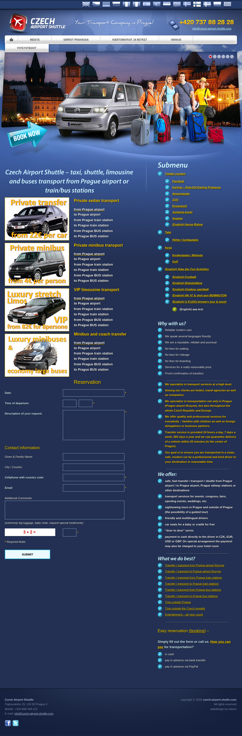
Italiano (136, 4)
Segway (177, 218)
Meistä (35, 39)
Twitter (15, 723)
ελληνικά (227, 4)
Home (11, 40)
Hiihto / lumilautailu (185, 239)
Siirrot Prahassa (76, 39)
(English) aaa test (191, 309)
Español (147, 4)
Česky (96, 4)
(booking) (197, 631)
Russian (116, 4)
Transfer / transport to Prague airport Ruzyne (193, 571)
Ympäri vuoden (175, 173)
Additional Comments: (18, 498)
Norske (177, 4)
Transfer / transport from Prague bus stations (193, 589)
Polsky (217, 4)
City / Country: (14, 467)
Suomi (197, 4)
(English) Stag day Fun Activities (187, 269)
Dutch (167, 4)
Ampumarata (181, 193)
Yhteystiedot (26, 48)
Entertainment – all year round (184, 614)
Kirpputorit (179, 206)
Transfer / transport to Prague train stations (192, 583)
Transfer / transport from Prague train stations (193, 577)
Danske (207, 4)
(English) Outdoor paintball (190, 289)
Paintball (178, 181)
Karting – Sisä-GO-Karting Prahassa (196, 187)
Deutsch (106, 4)
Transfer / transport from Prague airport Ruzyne (194, 565)
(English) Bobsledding (187, 283)
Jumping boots (182, 212)
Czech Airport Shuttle (37, 22)
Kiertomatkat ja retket (129, 39)
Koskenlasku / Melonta (187, 255)
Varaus (176, 39)
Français (126, 4)
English (86, 4)
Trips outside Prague (178, 602)
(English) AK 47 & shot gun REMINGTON (199, 295)
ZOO (175, 199)
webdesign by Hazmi (223, 708)
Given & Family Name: (19, 456)
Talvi (168, 232)
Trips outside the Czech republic (185, 608)
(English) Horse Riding (187, 224)
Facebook (8, 723)
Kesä (168, 247)
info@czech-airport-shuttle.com (211, 28)
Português (157, 4)
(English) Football (184, 276)
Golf (175, 261)
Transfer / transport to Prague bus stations (191, 596)
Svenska (187, 4)
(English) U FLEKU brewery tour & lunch (199, 301)
